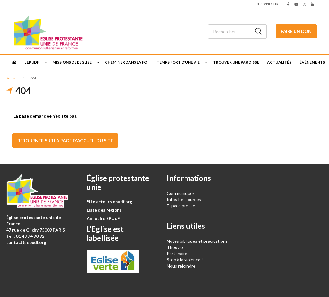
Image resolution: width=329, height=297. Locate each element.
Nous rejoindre (181, 265)
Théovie (175, 247)
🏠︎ (14, 62)
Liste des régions (104, 210)
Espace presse (181, 205)
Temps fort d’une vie (178, 62)
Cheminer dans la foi (127, 62)
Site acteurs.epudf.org (109, 201)
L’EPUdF (32, 62)
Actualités (279, 62)
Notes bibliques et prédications (197, 241)
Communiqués (181, 193)
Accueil (11, 78)
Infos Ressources (184, 199)
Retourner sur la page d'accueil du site (65, 140)
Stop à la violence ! (185, 259)
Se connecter (267, 4)
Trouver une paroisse (236, 62)
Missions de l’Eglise (72, 62)
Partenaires (178, 253)
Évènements (312, 62)
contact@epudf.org (26, 242)
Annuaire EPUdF (103, 218)
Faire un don (296, 31)
